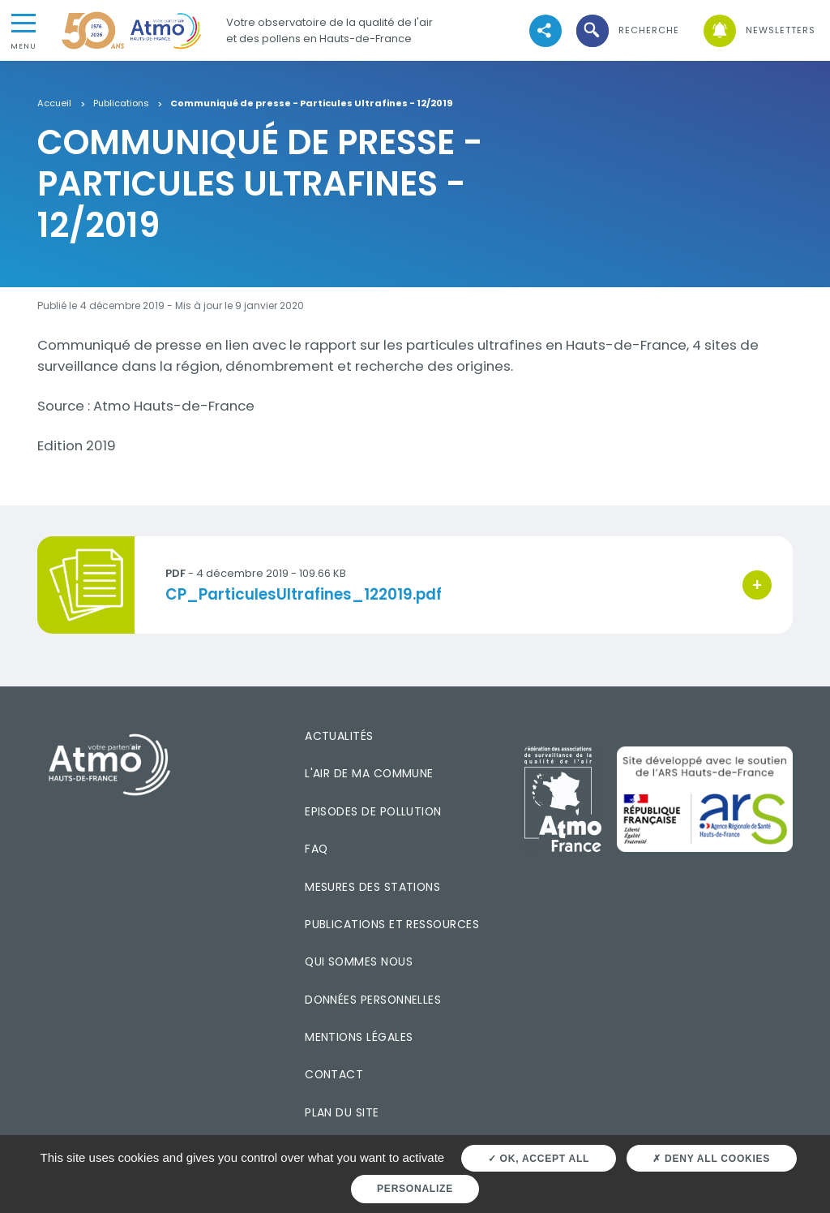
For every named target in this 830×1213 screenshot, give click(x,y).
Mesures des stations (372, 887)
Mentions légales (359, 1037)
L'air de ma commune (369, 773)
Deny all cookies (711, 1158)
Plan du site (342, 1112)
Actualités (339, 736)
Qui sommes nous (359, 961)
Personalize (415, 1188)
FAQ (316, 849)
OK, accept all (538, 1158)
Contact (334, 1074)
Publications (121, 104)
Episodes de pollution (373, 811)
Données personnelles (373, 999)
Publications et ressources (392, 924)
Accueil (54, 104)
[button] (626, 30)
